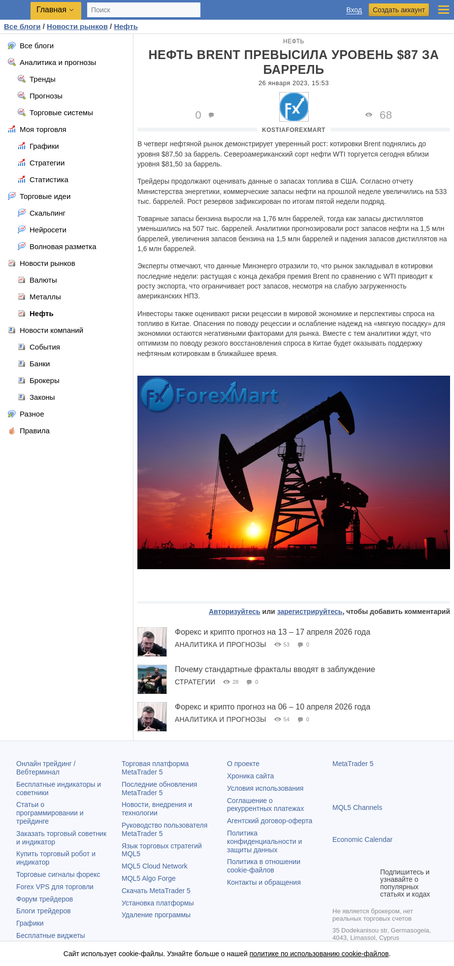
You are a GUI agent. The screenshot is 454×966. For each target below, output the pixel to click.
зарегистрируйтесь (310, 611)
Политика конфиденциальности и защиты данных (264, 841)
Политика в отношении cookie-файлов (263, 866)
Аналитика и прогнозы (220, 644)
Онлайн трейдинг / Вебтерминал (45, 768)
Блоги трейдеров (43, 911)
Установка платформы (158, 903)
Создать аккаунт (399, 10)
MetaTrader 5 (353, 764)
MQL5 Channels (357, 807)
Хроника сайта (250, 776)
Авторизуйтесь (234, 611)
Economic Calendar (362, 839)
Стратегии (195, 682)
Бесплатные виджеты (50, 935)
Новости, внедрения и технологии (157, 809)
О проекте (243, 764)
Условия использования (265, 788)
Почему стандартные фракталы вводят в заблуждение (275, 669)
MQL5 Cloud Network (155, 866)
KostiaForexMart (293, 130)
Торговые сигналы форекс (58, 874)
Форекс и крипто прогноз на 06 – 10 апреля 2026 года (272, 707)
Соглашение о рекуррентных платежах (265, 805)
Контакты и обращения (264, 882)
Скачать (156, 891)
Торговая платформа (155, 768)
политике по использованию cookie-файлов (319, 954)
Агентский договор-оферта (269, 821)
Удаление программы (156, 915)
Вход (354, 10)
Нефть (293, 41)
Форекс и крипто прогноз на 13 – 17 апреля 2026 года (272, 632)
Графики (30, 923)
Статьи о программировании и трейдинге (50, 813)
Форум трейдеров (44, 899)
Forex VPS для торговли (55, 887)
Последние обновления (159, 788)
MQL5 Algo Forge (149, 878)
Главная (51, 9)
